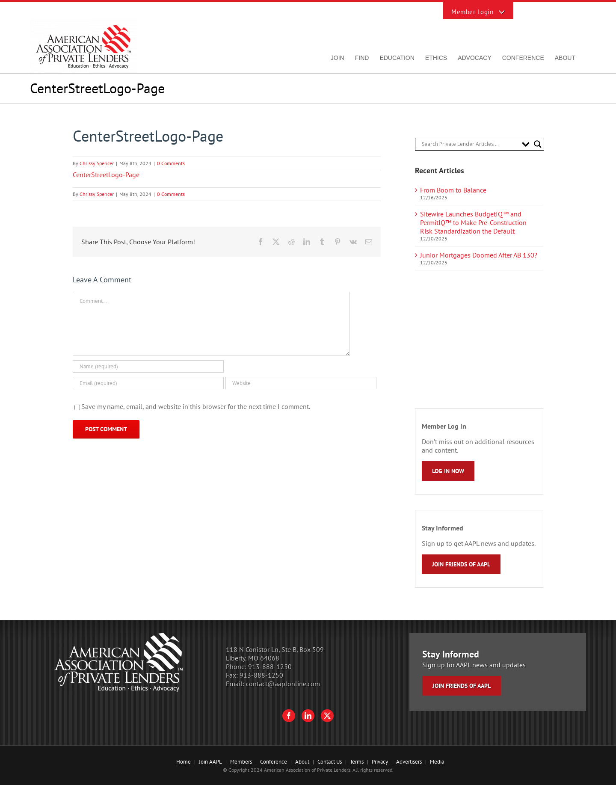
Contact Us (329, 761)
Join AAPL (210, 761)
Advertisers (409, 761)
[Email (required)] (148, 383)
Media (437, 761)
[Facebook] (288, 715)
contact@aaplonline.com (283, 683)
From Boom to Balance (453, 190)
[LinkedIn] (308, 715)
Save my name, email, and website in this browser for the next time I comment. (195, 406)
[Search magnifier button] (538, 144)
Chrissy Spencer (97, 163)
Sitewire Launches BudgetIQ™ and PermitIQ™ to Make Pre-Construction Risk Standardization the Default (473, 222)
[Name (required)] (148, 366)
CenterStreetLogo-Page (106, 174)
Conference (273, 761)
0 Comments (171, 163)
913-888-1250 (270, 666)
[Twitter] (327, 715)
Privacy (380, 761)
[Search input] (470, 144)
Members (241, 761)
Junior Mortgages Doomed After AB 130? (478, 255)
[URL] (300, 383)
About (302, 761)
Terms (357, 761)
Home (183, 761)
